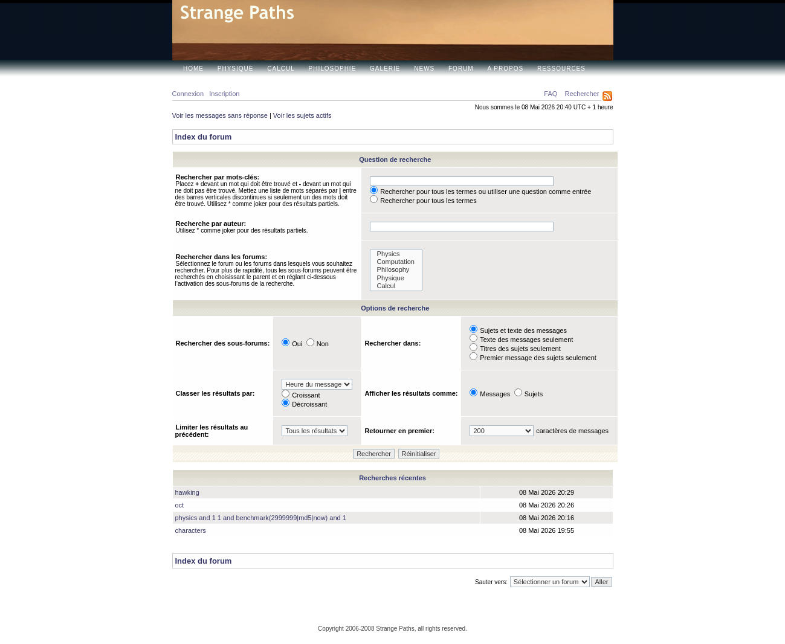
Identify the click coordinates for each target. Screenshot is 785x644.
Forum (461, 68)
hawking (187, 492)
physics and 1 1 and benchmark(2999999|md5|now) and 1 (260, 517)
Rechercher (582, 93)
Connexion (188, 93)
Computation (396, 262)
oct (179, 505)
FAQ (550, 93)
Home (193, 68)
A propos (505, 68)
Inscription (224, 93)
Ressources (561, 68)
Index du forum (203, 136)
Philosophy (396, 270)
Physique (236, 68)
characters (190, 530)
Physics (396, 254)
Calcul (280, 68)
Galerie (385, 68)
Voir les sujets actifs (302, 115)
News (424, 68)
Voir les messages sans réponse (220, 115)
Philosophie (333, 68)
